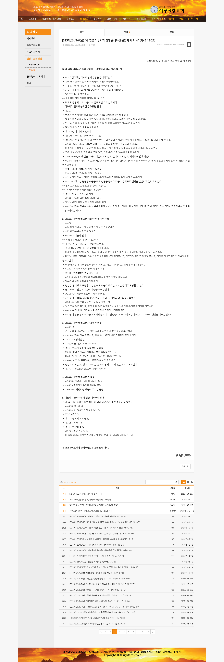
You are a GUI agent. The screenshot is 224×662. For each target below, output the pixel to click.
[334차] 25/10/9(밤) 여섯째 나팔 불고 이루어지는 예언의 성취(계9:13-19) (101, 528)
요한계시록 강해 (34, 65)
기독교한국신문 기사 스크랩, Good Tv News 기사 (90, 511)
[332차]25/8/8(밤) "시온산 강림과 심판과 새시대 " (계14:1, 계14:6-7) (99, 578)
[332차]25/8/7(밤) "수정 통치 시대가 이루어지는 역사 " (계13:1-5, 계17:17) (102, 584)
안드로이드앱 (193, 19)
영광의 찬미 (112, 19)
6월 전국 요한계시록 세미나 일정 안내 (85, 494)
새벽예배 (31, 38)
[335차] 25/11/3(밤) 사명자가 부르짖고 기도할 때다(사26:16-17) (97, 516)
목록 (172, 32)
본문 (82, 32)
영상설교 (70, 19)
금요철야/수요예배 (36, 76)
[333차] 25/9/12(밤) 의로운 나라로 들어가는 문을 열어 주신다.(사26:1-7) (101, 550)
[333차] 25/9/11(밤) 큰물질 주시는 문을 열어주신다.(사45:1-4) (96, 556)
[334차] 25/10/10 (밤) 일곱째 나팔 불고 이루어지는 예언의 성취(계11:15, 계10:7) (104, 522)
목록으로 (185, 466)
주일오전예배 (33, 45)
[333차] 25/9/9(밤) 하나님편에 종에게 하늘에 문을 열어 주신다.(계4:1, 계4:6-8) (103, 567)
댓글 (127, 32)
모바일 (181, 19)
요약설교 (84, 19)
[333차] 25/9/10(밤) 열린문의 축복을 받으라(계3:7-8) (92, 561)
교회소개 (32, 19)
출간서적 (97, 19)
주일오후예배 (33, 52)
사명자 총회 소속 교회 (51, 19)
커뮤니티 (126, 19)
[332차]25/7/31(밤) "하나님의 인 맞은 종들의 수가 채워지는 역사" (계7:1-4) (102, 612)
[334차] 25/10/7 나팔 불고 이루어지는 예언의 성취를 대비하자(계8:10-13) (101, 539)
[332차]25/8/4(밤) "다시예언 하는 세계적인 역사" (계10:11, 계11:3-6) (99, 601)
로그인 (160, 19)
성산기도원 (141, 19)
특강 (29, 83)
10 (148, 632)
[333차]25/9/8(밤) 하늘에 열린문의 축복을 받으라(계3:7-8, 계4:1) (97, 573)
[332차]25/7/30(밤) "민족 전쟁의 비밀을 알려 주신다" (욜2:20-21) (98, 618)
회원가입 (170, 19)
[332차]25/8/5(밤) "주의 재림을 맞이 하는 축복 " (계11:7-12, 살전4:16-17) (101, 595)
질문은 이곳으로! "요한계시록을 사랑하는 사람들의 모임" (93, 505)
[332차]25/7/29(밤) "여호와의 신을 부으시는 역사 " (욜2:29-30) (97, 623)
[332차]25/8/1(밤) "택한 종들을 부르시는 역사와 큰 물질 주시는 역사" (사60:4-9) (104, 607)
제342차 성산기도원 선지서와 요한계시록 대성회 (90, 499)
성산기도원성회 (34, 58)
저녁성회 (32, 70)
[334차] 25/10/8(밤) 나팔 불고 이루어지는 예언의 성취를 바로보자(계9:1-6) (102, 533)
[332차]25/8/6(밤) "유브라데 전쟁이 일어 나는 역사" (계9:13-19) (97, 590)
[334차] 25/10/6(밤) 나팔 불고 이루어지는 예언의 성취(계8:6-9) (97, 545)
